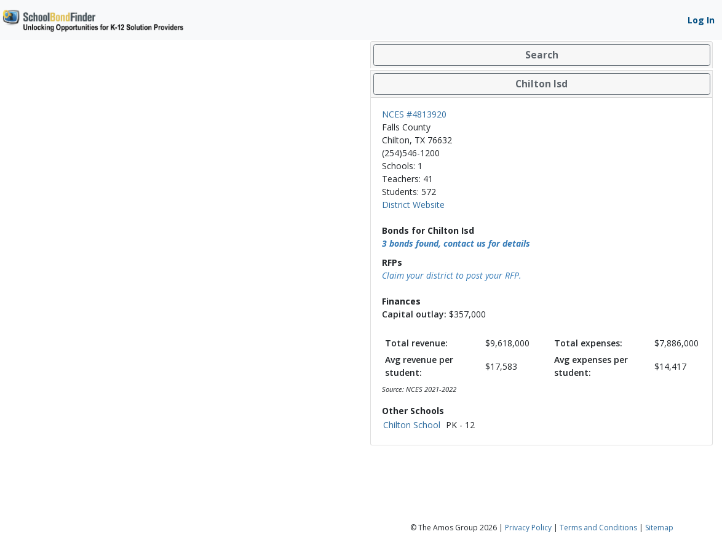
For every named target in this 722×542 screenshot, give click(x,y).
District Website (413, 204)
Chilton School (411, 425)
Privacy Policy (528, 527)
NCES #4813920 (414, 114)
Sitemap (659, 527)
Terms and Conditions (598, 527)
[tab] (541, 55)
